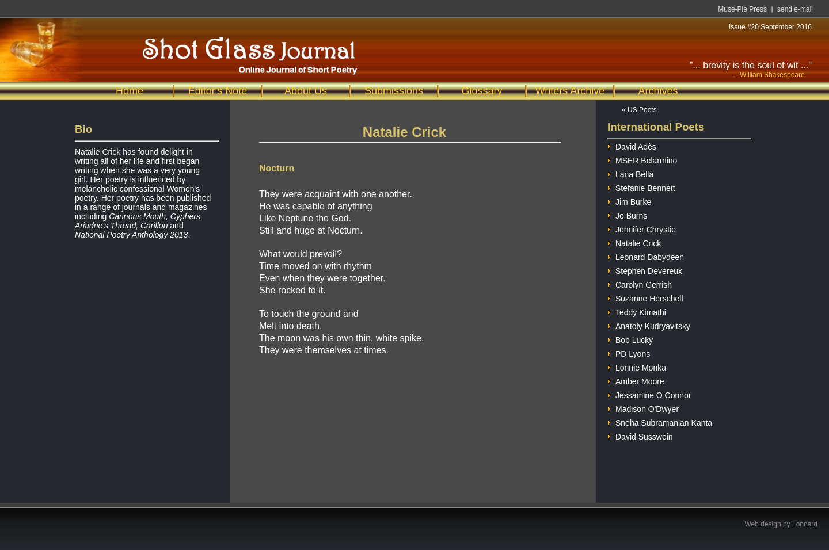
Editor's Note (217, 91)
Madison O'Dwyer (643, 408)
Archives (658, 91)
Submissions (393, 91)
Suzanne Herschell (645, 297)
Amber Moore (635, 380)
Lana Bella (630, 173)
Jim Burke (629, 200)
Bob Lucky (630, 339)
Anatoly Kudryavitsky (648, 325)
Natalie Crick (634, 242)
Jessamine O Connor (649, 394)
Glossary (481, 91)
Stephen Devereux (644, 269)
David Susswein (640, 435)
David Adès (631, 145)
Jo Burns (627, 214)
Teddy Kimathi (636, 311)
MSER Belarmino (642, 159)
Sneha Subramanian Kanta (659, 421)
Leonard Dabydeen (645, 256)
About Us (305, 91)
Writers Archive (570, 91)
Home (129, 91)
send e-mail (795, 9)
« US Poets (639, 110)
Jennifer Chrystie (641, 228)
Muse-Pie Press (742, 9)
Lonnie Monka (636, 366)
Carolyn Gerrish (639, 283)
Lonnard (804, 524)
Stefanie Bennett (641, 187)
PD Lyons (628, 352)
